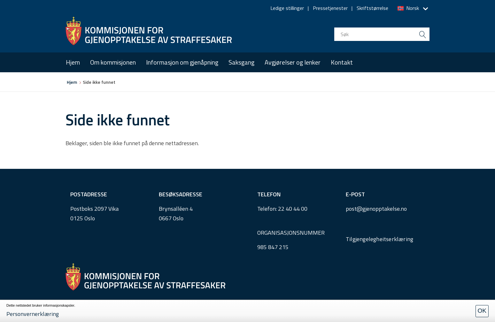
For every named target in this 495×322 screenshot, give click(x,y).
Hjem (73, 62)
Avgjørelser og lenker (293, 62)
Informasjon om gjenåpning (182, 62)
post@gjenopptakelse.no (376, 208)
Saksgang (241, 62)
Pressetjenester (330, 8)
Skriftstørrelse (372, 8)
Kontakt (342, 62)
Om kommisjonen (113, 62)
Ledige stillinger (287, 8)
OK (482, 310)
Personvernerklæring (32, 314)
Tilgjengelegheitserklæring (379, 239)
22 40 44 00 (292, 208)
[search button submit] (423, 34)
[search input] (382, 34)
